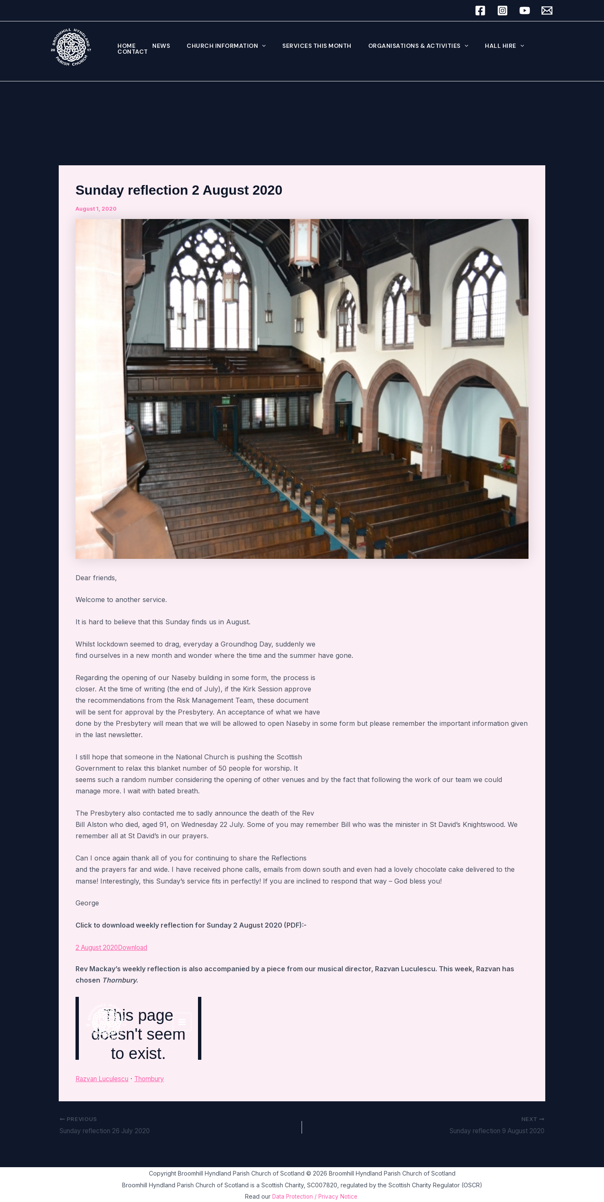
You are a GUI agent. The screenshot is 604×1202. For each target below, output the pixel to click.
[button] (249, 47)
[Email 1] (547, 10)
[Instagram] (502, 10)
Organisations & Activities (395, 47)
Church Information (213, 47)
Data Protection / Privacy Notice (316, 1196)
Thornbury (157, 1078)
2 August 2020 (99, 947)
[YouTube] (524, 10)
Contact (523, 47)
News (153, 47)
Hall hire (476, 47)
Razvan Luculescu (105, 1078)
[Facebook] (480, 10)
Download (138, 947)
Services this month (299, 47)
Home (124, 47)
